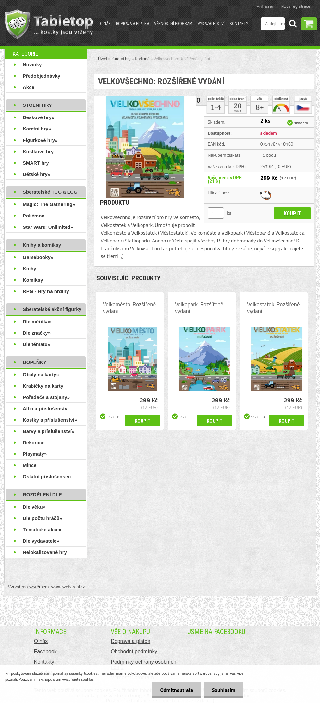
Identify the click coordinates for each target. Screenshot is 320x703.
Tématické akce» (42, 529)
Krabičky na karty (43, 385)
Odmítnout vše (176, 690)
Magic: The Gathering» (49, 204)
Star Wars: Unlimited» (48, 227)
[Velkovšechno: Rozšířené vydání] (145, 99)
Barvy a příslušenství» (48, 431)
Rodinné (142, 59)
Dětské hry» (36, 174)
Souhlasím (223, 690)
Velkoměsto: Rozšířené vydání (129, 307)
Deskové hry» (39, 117)
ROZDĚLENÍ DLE (42, 494)
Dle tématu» (36, 344)
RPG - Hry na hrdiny (46, 291)
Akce (28, 87)
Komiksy (33, 280)
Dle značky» (37, 333)
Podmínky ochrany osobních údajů (143, 664)
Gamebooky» (38, 257)
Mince (30, 465)
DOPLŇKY (34, 362)
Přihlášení (266, 6)
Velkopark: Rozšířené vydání (199, 307)
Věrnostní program (173, 23)
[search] (292, 24)
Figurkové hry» (40, 140)
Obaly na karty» (41, 374)
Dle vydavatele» (41, 541)
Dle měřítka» (37, 321)
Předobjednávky (41, 76)
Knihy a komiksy (42, 245)
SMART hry (36, 163)
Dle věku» (34, 507)
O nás (105, 23)
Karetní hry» (37, 128)
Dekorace (34, 442)
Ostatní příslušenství (47, 476)
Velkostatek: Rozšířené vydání (273, 307)
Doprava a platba (132, 23)
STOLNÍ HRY (37, 105)
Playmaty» (35, 454)
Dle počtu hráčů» (42, 518)
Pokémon (34, 215)
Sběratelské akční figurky (52, 309)
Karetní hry (121, 59)
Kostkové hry (38, 151)
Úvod (102, 59)
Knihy (29, 268)
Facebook (45, 651)
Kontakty (239, 23)
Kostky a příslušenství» (50, 420)
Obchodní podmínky (134, 651)
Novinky (32, 64)
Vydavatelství (211, 23)
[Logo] (48, 24)
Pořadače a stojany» (46, 397)
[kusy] (216, 213)
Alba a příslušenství (46, 408)
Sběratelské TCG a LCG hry (50, 193)
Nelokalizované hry (45, 552)
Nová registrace (295, 6)
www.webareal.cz (68, 586)
